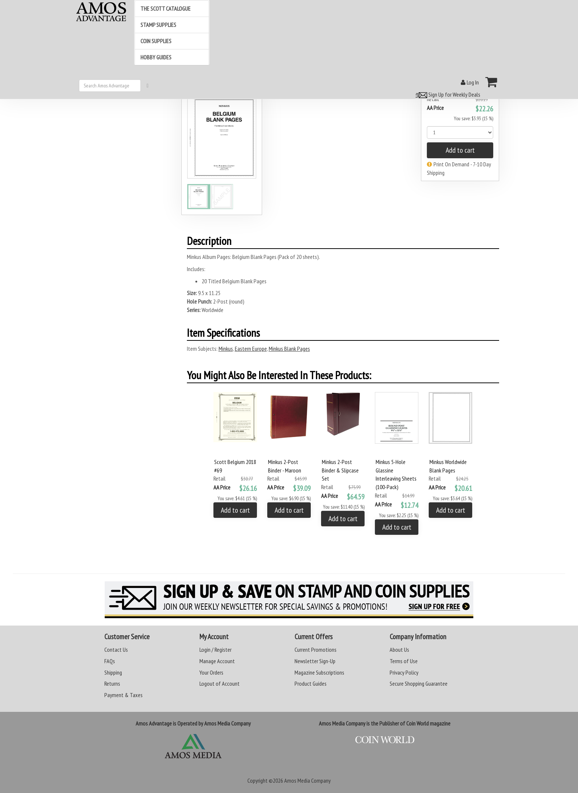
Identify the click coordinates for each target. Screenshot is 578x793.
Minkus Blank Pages (289, 348)
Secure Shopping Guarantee (419, 683)
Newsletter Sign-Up (315, 661)
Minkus (226, 348)
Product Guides (311, 683)
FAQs (109, 661)
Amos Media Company (307, 780)
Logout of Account (219, 683)
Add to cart (460, 150)
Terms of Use (404, 661)
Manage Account (217, 661)
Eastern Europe (251, 348)
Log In (470, 82)
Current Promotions (316, 649)
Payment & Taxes (123, 695)
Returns (112, 683)
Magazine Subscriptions (319, 672)
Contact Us (116, 649)
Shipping (113, 672)
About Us (399, 649)
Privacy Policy (404, 672)
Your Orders (211, 672)
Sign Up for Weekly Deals (446, 94)
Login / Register (215, 649)
